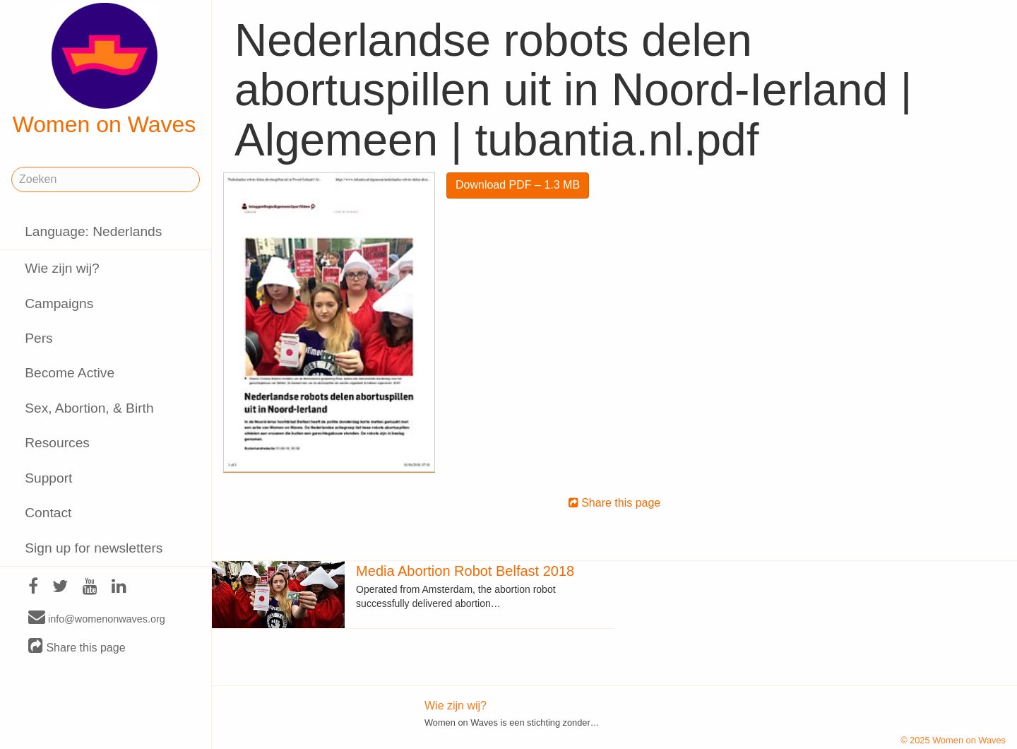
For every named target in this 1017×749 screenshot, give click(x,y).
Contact (48, 512)
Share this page (77, 646)
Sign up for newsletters (93, 548)
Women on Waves (104, 70)
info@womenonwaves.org (96, 618)
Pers (38, 338)
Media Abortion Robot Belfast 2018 (465, 571)
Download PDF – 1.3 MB (518, 185)
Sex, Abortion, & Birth (89, 408)
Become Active (69, 372)
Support (48, 478)
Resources (57, 442)
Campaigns (59, 303)
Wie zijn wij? (62, 268)
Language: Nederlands (93, 231)
